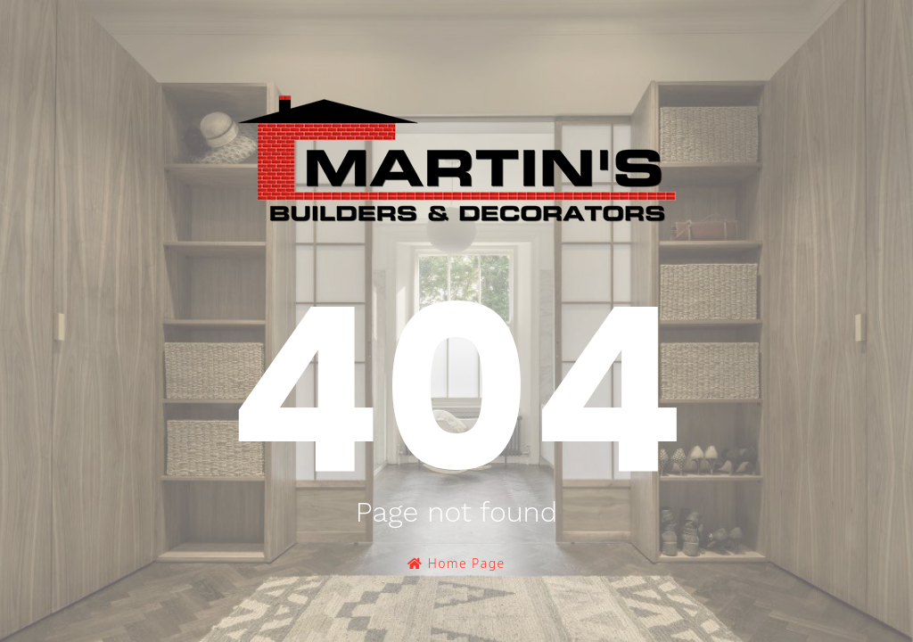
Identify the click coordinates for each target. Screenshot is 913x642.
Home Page (456, 563)
